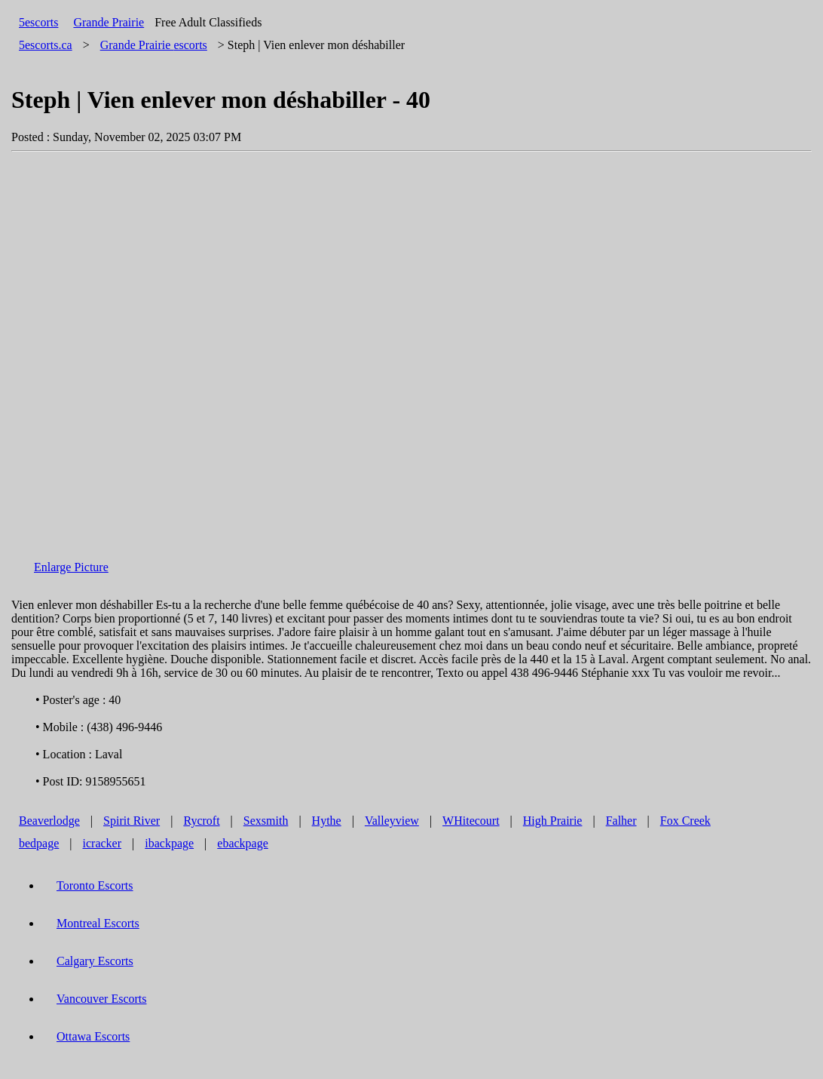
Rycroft (201, 820)
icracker (102, 843)
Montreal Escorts (98, 923)
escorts (153, 44)
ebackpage (242, 843)
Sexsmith (266, 820)
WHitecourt (471, 820)
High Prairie (553, 820)
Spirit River (131, 820)
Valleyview (392, 820)
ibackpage (169, 843)
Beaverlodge (49, 820)
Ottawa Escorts (93, 1036)
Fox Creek (685, 820)
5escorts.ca (45, 44)
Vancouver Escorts (102, 998)
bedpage (39, 843)
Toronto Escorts (95, 885)
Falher (621, 820)
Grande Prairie (108, 22)
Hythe (326, 820)
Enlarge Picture (71, 567)
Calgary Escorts (95, 960)
